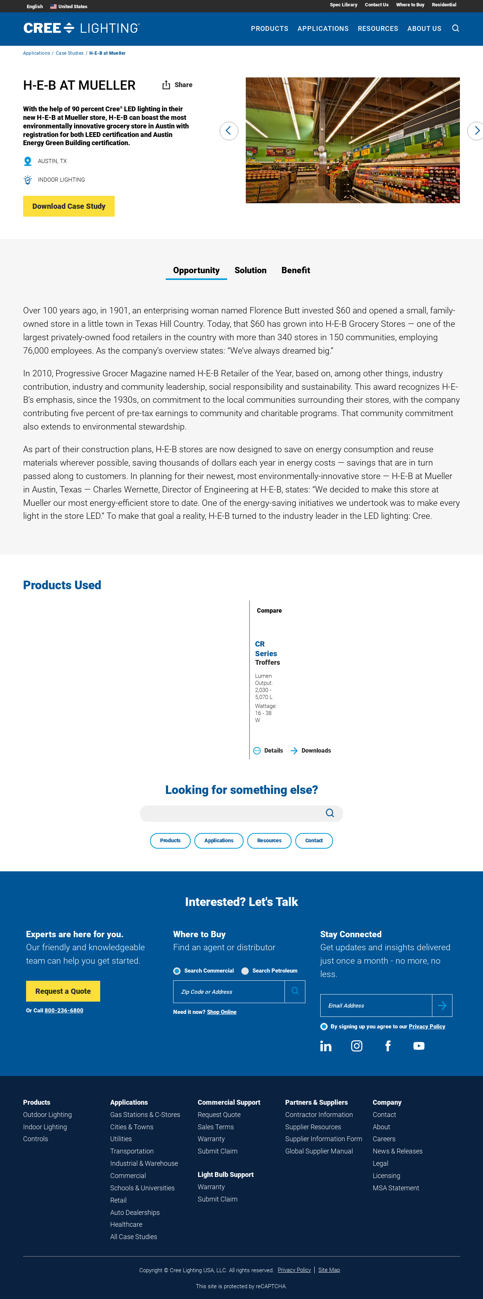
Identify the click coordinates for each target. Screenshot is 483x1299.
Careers (384, 1139)
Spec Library (344, 4)
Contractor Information (319, 1114)
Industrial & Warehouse (144, 1163)
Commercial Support (229, 1102)
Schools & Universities (142, 1188)
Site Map (329, 1270)
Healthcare (126, 1224)
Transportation (132, 1151)
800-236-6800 (64, 1010)
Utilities (121, 1139)
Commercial (128, 1176)
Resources (269, 840)
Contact (314, 840)
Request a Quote (63, 991)
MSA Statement (396, 1188)
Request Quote (219, 1114)
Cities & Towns (131, 1127)
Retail (118, 1200)
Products (170, 840)
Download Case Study (68, 206)
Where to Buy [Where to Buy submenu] (410, 4)
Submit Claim (218, 1151)
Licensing (386, 1176)
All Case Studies (133, 1237)
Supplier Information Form (323, 1139)
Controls (35, 1139)
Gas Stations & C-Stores (145, 1114)
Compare (259, 610)
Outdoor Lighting (47, 1114)
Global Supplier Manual (319, 1151)
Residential (444, 4)
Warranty (211, 1139)
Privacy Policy (427, 1026)
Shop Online (221, 1012)
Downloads (310, 750)
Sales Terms (216, 1127)
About (381, 1127)
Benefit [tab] (296, 270)
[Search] (455, 29)
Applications (36, 53)
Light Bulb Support (226, 1174)
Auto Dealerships (135, 1212)
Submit (442, 1005)
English (35, 6)
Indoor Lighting (45, 1127)
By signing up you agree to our (388, 1026)
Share (177, 84)
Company (387, 1102)
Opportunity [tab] (196, 270)
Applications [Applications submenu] (323, 28)
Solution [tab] (251, 270)
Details (268, 750)
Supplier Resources (313, 1127)
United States (69, 6)
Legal (380, 1163)
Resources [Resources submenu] (378, 28)
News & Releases (398, 1151)
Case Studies (70, 53)
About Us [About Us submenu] (424, 28)
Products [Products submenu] (270, 28)
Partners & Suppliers (316, 1102)
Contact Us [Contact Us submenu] (377, 4)
